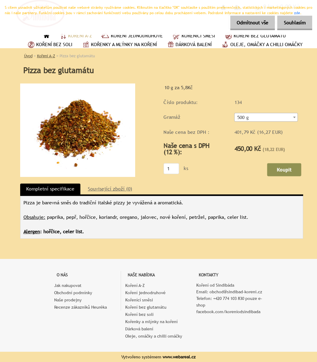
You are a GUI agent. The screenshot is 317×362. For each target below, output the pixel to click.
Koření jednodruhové (132, 36)
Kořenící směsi (193, 36)
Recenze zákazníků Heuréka (80, 307)
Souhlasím (294, 23)
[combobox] (266, 117)
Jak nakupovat (68, 285)
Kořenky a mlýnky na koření (119, 45)
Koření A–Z (75, 36)
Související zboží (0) (110, 189)
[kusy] (171, 168)
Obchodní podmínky (73, 292)
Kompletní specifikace (50, 189)
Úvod (28, 56)
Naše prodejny (68, 299)
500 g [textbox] (242, 118)
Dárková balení (189, 45)
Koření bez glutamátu (255, 36)
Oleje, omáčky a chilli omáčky (262, 45)
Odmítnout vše (250, 23)
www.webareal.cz (179, 356)
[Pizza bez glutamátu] (77, 86)
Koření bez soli (49, 45)
